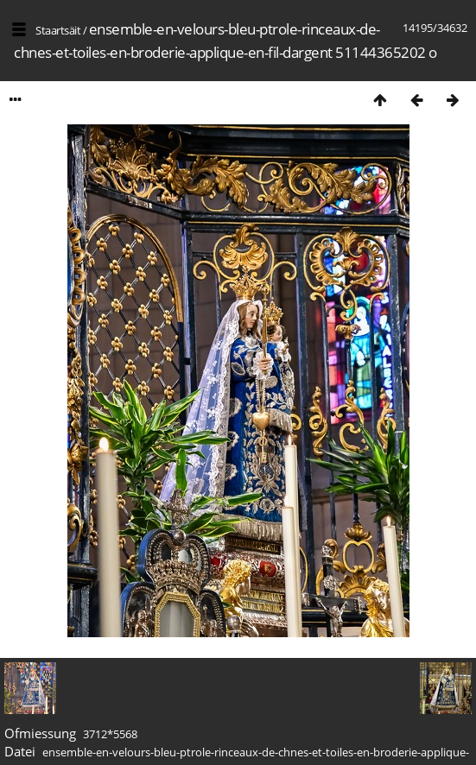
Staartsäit (57, 30)
